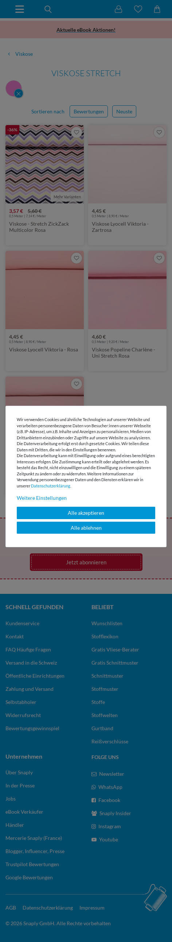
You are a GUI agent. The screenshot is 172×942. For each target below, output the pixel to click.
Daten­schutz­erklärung (50, 485)
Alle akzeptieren (86, 513)
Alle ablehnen (86, 528)
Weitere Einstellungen (42, 498)
